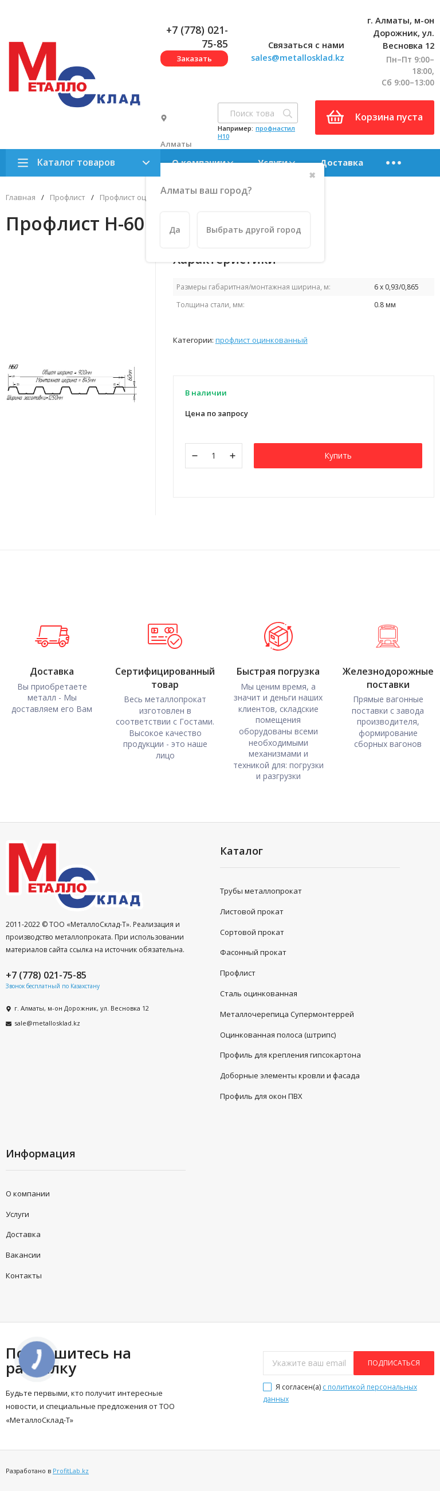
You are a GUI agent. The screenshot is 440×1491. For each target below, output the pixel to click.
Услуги (17, 1214)
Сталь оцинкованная (258, 993)
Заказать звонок (194, 59)
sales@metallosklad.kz (297, 57)
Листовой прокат (252, 911)
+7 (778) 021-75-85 (46, 975)
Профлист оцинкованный (261, 340)
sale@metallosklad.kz (47, 1023)
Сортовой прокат (252, 932)
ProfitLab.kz (71, 1470)
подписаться (394, 1363)
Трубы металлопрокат (261, 891)
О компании (28, 1193)
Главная (21, 197)
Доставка (341, 162)
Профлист (67, 197)
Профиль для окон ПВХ (261, 1096)
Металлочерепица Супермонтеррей (287, 1014)
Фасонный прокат (253, 952)
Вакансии (23, 1255)
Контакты (24, 1275)
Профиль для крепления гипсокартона (290, 1055)
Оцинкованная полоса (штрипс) (278, 1035)
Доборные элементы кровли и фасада (290, 1075)
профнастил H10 (256, 132)
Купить (338, 455)
